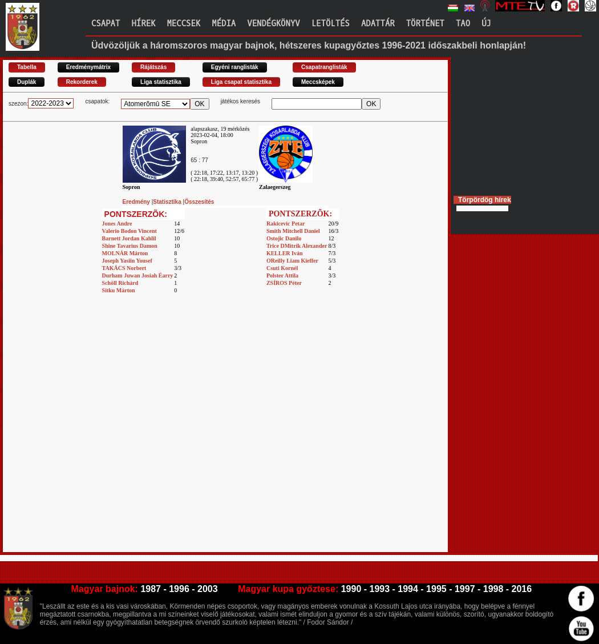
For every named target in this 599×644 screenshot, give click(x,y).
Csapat (105, 23)
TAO (463, 23)
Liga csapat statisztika (241, 82)
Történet (425, 23)
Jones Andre (117, 223)
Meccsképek (318, 82)
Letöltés (330, 23)
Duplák (26, 82)
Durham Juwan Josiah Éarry (137, 275)
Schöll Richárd (120, 283)
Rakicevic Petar (285, 223)
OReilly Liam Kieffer (292, 260)
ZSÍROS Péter (284, 283)
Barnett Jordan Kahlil (129, 238)
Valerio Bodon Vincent (129, 231)
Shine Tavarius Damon (129, 246)
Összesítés (199, 202)
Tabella (27, 67)
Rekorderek (82, 82)
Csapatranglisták (324, 67)
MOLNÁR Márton (125, 253)
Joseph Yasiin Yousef (127, 260)
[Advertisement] (119, 432)
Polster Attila (282, 275)
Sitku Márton (118, 290)
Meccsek (183, 23)
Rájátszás (153, 67)
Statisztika (168, 202)
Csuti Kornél (282, 268)
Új (486, 23)
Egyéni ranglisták (234, 67)
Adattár (378, 23)
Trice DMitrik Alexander (296, 246)
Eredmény (137, 202)
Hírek (143, 23)
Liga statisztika (160, 82)
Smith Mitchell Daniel (293, 231)
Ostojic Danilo (283, 238)
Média (224, 23)
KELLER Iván (284, 253)
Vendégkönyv (273, 23)
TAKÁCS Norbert (124, 268)
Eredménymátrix (88, 67)
